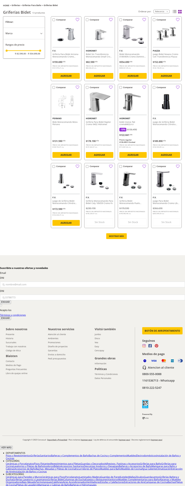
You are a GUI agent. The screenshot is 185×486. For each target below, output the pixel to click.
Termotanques (44, 482)
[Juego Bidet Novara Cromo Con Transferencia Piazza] (166, 49)
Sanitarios (45, 455)
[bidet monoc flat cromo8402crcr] (133, 122)
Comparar (61, 20)
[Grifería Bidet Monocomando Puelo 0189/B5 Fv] (133, 196)
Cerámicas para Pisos (53, 476)
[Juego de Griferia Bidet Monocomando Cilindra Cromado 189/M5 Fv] (66, 196)
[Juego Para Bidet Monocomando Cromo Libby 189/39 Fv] (166, 196)
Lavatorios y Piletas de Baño (28, 466)
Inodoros (49, 466)
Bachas (171, 482)
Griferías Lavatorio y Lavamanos (30, 479)
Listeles (124, 476)
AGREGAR (66, 75)
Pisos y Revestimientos (18, 455)
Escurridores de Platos (87, 468)
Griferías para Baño (31, 5)
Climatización (164, 468)
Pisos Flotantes (42, 463)
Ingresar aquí (86, 440)
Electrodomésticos (146, 455)
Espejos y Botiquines (96, 479)
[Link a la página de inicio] (6, 5)
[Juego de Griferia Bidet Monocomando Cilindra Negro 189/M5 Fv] (166, 122)
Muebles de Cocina (131, 468)
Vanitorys (113, 479)
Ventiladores (93, 482)
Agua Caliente (149, 468)
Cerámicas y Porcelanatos (20, 463)
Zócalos (139, 476)
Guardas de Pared (110, 476)
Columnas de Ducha (74, 479)
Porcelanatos (72, 476)
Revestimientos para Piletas (65, 463)
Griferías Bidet (51, 5)
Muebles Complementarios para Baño (139, 479)
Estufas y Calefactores (112, 482)
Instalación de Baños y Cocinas (30, 471)
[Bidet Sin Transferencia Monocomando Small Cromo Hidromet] (99, 49)
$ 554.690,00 (33, 53)
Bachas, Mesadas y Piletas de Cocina (55, 468)
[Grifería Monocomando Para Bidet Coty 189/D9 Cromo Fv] (99, 196)
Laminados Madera (90, 476)
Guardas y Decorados (92, 463)
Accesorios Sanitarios (72, 466)
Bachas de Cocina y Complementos (108, 455)
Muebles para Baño (110, 468)
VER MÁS (6, 447)
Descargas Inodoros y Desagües (101, 466)
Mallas (131, 476)
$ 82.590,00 (20, 53)
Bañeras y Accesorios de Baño (135, 466)
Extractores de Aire (134, 482)
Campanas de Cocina (156, 482)
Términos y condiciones (13, 315)
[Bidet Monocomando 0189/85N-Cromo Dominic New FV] (133, 49)
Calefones (57, 482)
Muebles (131, 455)
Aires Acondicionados (74, 482)
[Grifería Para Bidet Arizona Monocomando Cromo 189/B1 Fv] (66, 49)
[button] (23, 33)
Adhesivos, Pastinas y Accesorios (122, 463)
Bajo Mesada (29, 482)
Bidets (57, 466)
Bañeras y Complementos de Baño (70, 455)
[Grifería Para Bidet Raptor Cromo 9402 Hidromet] (99, 122)
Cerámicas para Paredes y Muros (24, 476)
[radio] (174, 12)
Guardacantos (151, 476)
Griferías (16, 5)
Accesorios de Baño (25, 468)
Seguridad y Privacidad (57, 440)
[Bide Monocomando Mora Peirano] (66, 122)
